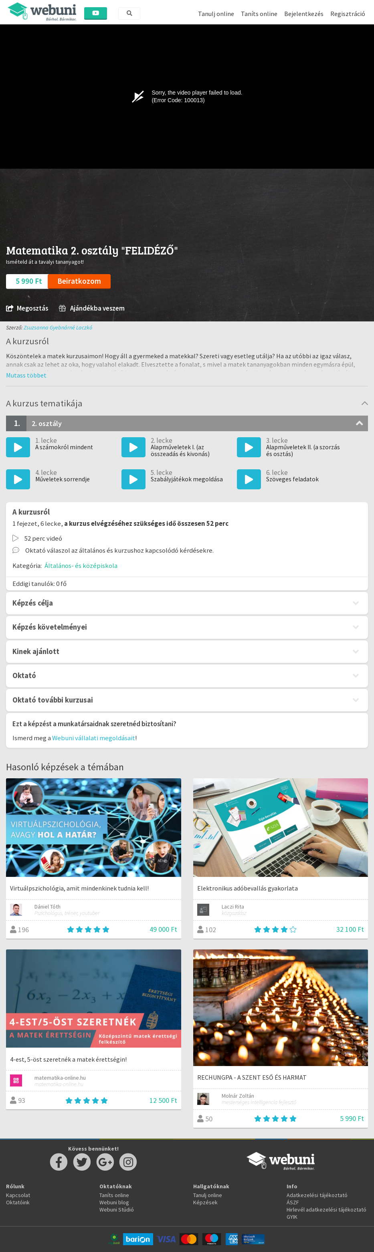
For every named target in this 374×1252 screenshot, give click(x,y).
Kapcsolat (18, 1195)
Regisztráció (347, 14)
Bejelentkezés (303, 14)
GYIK (292, 1216)
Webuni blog (114, 1202)
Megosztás (27, 308)
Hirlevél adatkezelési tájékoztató (326, 1209)
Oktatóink (18, 1202)
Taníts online (259, 14)
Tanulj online (216, 14)
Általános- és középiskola (80, 565)
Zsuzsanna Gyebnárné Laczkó (58, 327)
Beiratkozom (79, 281)
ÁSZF (293, 1202)
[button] (26, 375)
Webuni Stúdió (116, 1209)
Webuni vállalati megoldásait (93, 737)
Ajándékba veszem (92, 308)
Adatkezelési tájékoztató (317, 1195)
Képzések (205, 1202)
